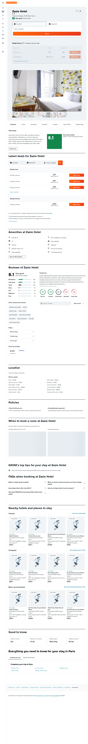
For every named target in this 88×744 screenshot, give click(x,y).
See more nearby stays (79, 513)
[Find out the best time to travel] (3, 34)
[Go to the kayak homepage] (11, 3)
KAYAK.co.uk (11, 687)
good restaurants (22, 318)
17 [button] (33, 48)
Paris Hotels (67, 687)
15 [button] (24, 48)
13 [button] (16, 48)
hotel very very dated (24, 315)
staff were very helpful (15, 307)
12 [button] (41, 44)
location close (12, 311)
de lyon (25, 307)
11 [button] (37, 44)
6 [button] (16, 44)
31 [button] (33, 57)
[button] (3, 3)
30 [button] (29, 57)
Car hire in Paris (39, 668)
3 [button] (46, 44)
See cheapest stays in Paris (77, 550)
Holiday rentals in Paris (41, 670)
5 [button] (41, 40)
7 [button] (20, 44)
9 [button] (28, 44)
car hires (46, 695)
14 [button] (20, 48)
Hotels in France (34, 687)
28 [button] (20, 57)
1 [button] (24, 40)
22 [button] (24, 52)
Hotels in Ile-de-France (45, 687)
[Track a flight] (3, 31)
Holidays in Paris (63, 668)
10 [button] (33, 44)
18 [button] (37, 48)
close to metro (22, 311)
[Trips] (3, 43)
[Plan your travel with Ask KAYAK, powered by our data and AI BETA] (3, 23)
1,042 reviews (27, 18)
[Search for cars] (3, 15)
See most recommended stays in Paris (74, 587)
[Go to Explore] (3, 27)
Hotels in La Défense (58, 687)
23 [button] (29, 52)
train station (12, 318)
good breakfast (13, 315)
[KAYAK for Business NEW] (3, 38)
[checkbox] (17, 352)
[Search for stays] (3, 11)
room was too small (14, 322)
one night (31, 318)
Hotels (17, 687)
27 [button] (16, 57)
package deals (54, 695)
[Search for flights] (3, 8)
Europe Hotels (24, 687)
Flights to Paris (15, 668)
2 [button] (28, 40)
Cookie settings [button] (13, 221)
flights (41, 695)
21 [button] (20, 52)
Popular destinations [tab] (29, 657)
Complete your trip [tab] (15, 657)
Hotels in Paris (14, 670)
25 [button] (37, 52)
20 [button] (16, 52)
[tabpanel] (47, 667)
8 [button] (24, 44)
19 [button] (41, 48)
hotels (38, 695)
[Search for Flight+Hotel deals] (3, 19)
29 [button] (24, 57)
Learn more (49, 213)
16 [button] (28, 48)
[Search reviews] (56, 303)
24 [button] (33, 52)
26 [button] (41, 52)
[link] (54, 175)
